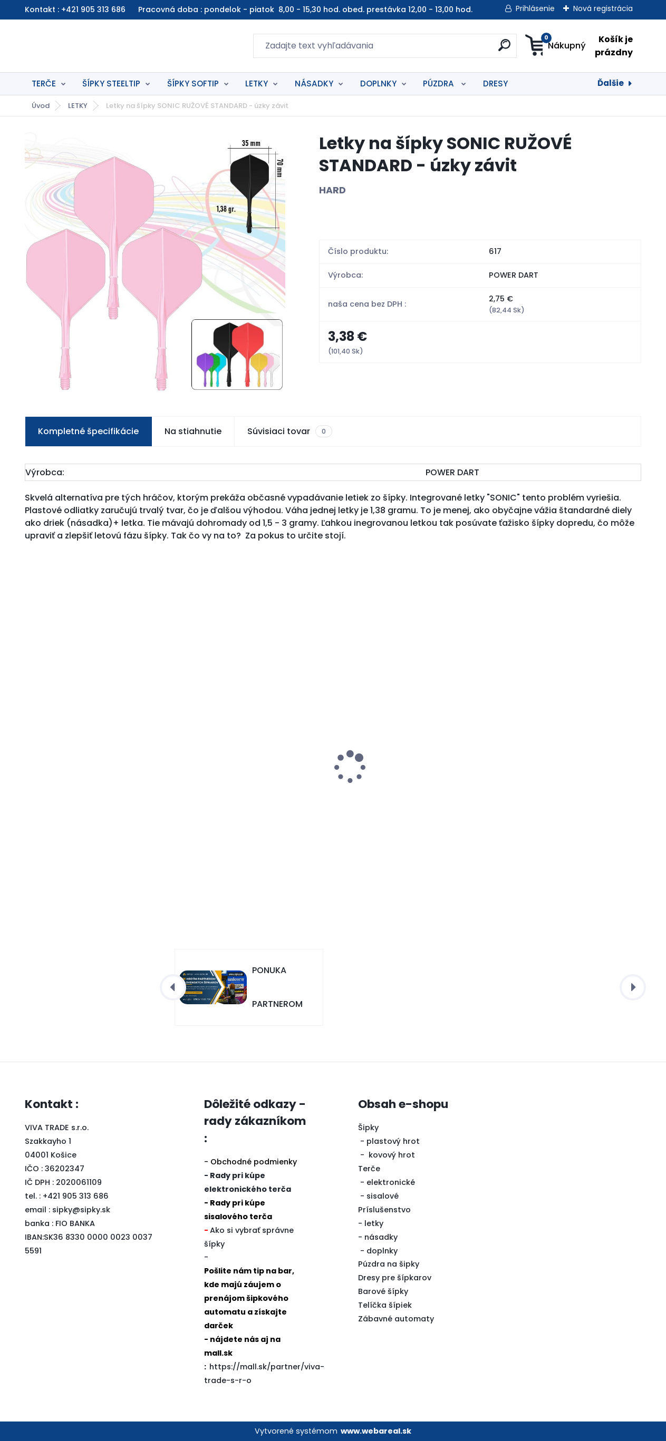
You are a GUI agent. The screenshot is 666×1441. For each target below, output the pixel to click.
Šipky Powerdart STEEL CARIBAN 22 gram (95, 790)
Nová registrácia (603, 8)
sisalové (382, 1196)
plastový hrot (393, 1141)
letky (373, 1223)
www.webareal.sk (376, 1431)
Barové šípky (383, 1291)
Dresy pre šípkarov (394, 1277)
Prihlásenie (535, 8)
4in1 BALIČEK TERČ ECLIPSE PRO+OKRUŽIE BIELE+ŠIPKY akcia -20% (251, 773)
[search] (436, 49)
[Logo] (89, 45)
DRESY (495, 83)
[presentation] (32, 751)
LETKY (256, 83)
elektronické (390, 1182)
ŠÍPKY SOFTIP (193, 83)
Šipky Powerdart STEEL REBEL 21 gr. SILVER (405, 801)
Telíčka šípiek (385, 1305)
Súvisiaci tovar (289, 431)
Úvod (41, 106)
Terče (369, 1168)
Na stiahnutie (193, 431)
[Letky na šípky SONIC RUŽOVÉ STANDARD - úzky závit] (155, 262)
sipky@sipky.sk (81, 1209)
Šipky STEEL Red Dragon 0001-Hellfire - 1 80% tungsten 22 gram (560, 804)
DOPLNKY (378, 83)
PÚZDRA (439, 83)
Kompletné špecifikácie (88, 431)
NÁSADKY (314, 83)
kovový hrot (392, 1155)
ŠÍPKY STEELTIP (111, 83)
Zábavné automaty (396, 1318)
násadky (381, 1237)
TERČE (44, 83)
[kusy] (56, 869)
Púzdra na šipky (388, 1264)
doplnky (382, 1251)
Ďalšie (610, 83)
